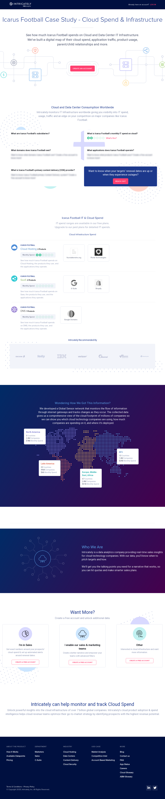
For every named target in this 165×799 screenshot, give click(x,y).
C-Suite (38, 760)
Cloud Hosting (28, 249)
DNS (23, 311)
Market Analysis (99, 752)
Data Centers (69, 756)
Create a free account (25, 662)
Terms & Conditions (14, 787)
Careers (123, 768)
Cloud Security (69, 764)
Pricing (9, 760)
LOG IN (153, 5)
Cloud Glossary (126, 773)
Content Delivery (71, 760)
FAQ (122, 760)
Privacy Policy (29, 787)
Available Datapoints (15, 756)
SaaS (23, 280)
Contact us (125, 756)
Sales (37, 756)
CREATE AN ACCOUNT (82, 69)
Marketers (39, 752)
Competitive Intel (99, 756)
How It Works (12, 752)
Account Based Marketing (103, 760)
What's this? (111, 138)
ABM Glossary (126, 777)
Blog (122, 752)
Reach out (120, 181)
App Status (125, 764)
